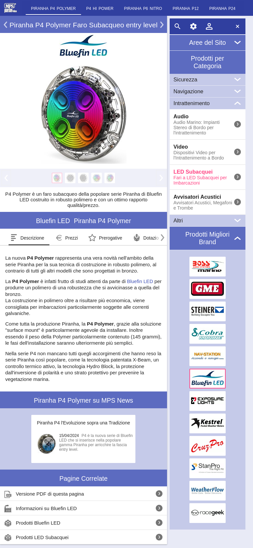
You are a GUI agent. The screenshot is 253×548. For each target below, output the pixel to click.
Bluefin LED (140, 281)
